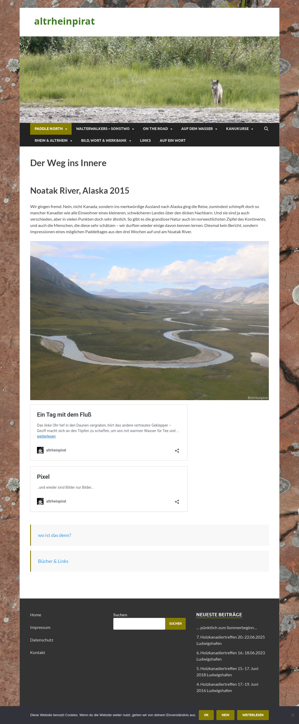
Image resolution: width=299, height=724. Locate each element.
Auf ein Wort (173, 140)
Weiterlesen (253, 715)
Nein (225, 715)
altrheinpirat (64, 21)
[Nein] (292, 715)
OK (206, 715)
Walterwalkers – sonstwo (103, 129)
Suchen (120, 614)
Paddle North (49, 129)
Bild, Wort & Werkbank (104, 140)
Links (145, 140)
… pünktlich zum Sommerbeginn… (226, 627)
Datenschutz (41, 639)
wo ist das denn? (54, 535)
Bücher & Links (53, 561)
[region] (149, 79)
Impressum (40, 627)
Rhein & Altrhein (51, 140)
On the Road (155, 129)
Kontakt (37, 652)
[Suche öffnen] (266, 129)
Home (35, 614)
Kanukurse (237, 129)
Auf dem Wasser (197, 129)
